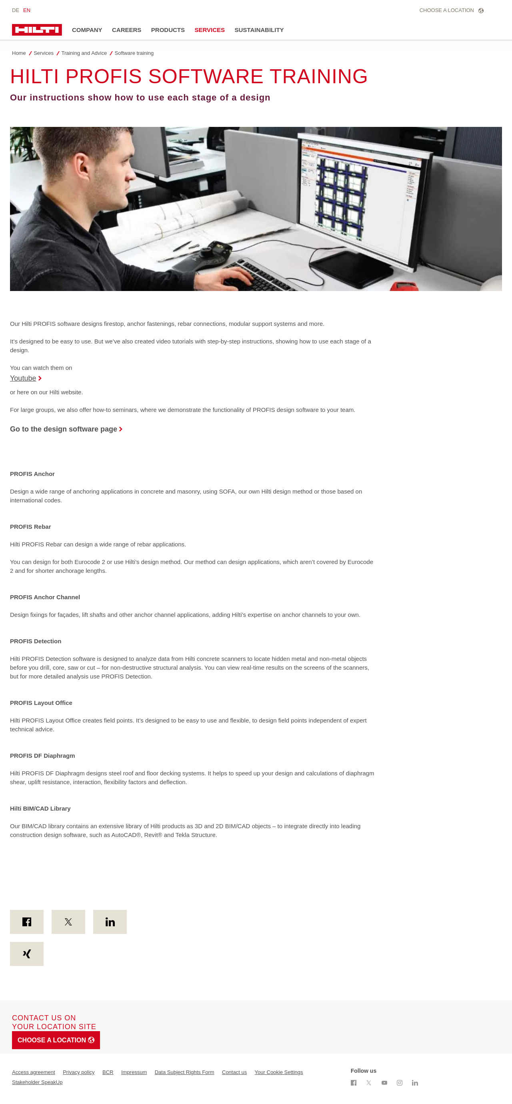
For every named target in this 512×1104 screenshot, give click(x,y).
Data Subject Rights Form (184, 1072)
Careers (126, 29)
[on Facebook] (27, 922)
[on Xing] (27, 954)
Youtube (23, 378)
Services (209, 29)
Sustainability (259, 29)
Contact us (234, 1072)
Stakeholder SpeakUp (37, 1082)
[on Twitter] (68, 922)
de (15, 10)
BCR (107, 1072)
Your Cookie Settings (279, 1072)
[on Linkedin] (110, 922)
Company (87, 29)
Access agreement (33, 1072)
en (26, 10)
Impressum (134, 1072)
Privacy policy (78, 1072)
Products (168, 29)
